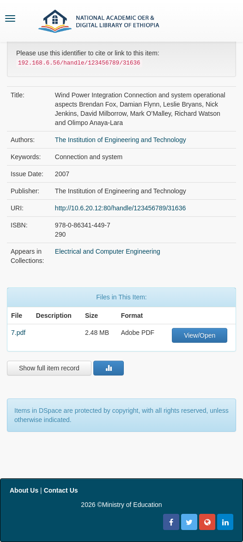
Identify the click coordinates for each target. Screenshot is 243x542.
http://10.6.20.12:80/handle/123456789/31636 (120, 208)
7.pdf (18, 332)
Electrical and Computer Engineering (107, 251)
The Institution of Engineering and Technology (120, 139)
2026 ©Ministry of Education (121, 504)
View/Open (199, 335)
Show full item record (49, 368)
